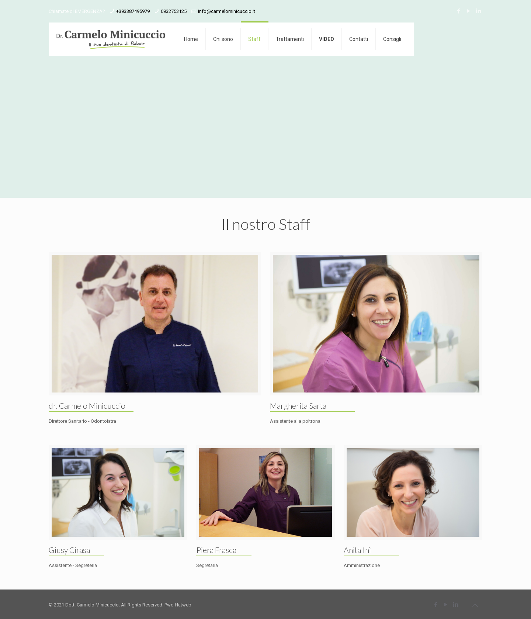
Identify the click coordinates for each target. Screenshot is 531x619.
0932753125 (174, 11)
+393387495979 (133, 11)
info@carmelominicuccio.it (226, 11)
